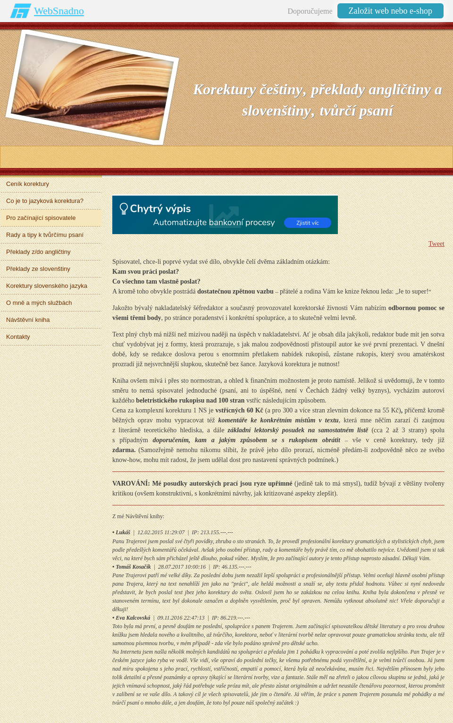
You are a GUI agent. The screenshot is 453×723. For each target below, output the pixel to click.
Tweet (436, 243)
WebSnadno (59, 11)
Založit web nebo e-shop (390, 11)
